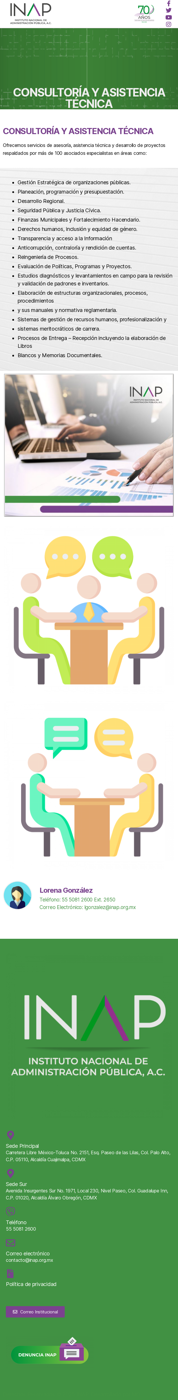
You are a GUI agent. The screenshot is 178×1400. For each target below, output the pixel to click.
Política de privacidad (31, 1284)
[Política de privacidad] (10, 1273)
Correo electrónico (28, 1253)
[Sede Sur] (10, 1173)
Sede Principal (22, 1146)
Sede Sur (16, 1184)
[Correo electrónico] (10, 1243)
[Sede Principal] (10, 1135)
